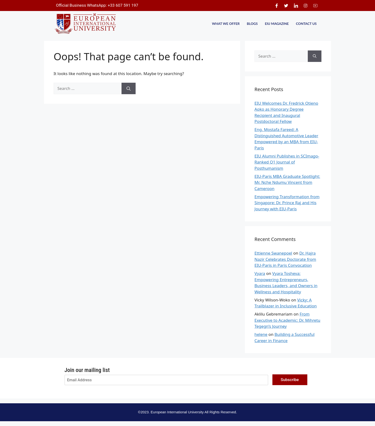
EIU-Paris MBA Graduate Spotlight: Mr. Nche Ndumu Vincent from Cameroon (287, 182)
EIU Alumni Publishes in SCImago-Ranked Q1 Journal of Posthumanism (286, 162)
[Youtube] (315, 5)
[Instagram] (305, 5)
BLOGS (252, 24)
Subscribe (290, 379)
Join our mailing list (87, 370)
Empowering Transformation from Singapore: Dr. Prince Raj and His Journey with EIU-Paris (287, 203)
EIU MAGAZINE (277, 24)
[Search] (128, 88)
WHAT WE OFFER (226, 24)
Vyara (259, 273)
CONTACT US (306, 24)
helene (260, 334)
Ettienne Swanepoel (273, 253)
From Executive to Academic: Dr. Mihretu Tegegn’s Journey (287, 320)
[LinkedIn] (295, 5)
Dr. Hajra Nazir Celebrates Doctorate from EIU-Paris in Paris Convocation (285, 259)
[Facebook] (276, 5)
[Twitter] (286, 5)
